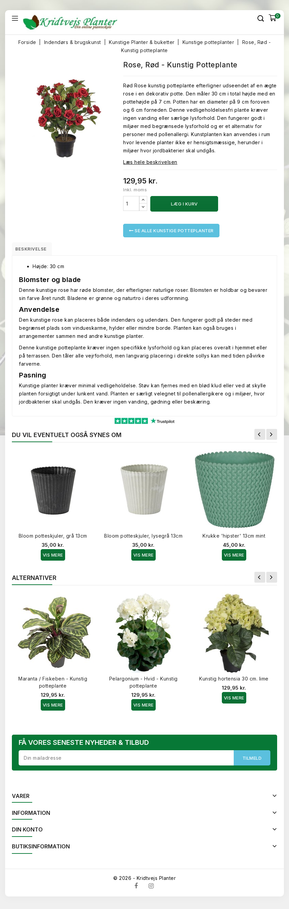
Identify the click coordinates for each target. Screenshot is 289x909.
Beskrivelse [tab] (36, 250)
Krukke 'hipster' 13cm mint (234, 538)
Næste (271, 436)
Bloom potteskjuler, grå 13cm (53, 538)
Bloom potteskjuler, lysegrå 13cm (143, 538)
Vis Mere (53, 557)
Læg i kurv (184, 204)
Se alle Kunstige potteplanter (171, 230)
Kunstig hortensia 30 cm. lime (234, 681)
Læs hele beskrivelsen (150, 162)
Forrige (259, 436)
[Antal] (131, 203)
